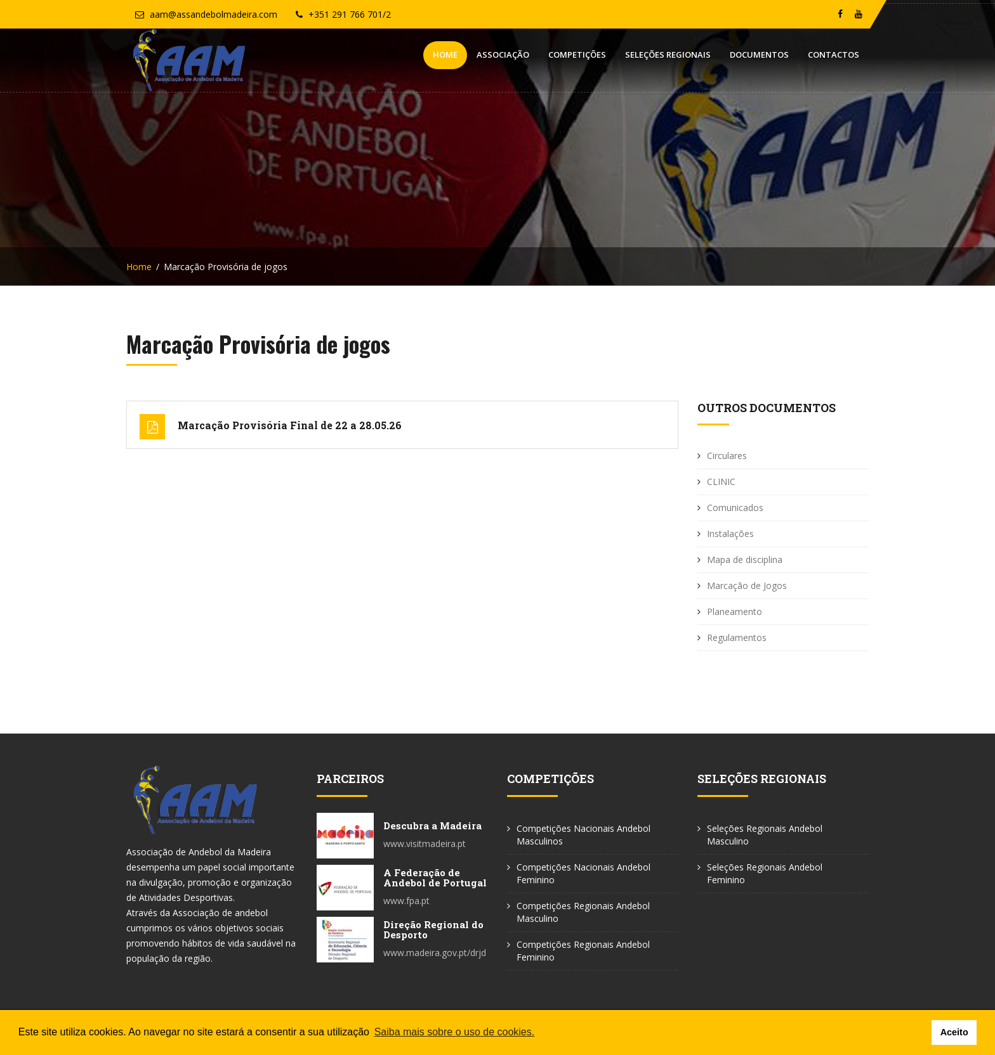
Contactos (833, 54)
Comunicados (735, 508)
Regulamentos (737, 637)
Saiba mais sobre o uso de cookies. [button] (454, 1031)
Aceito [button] (954, 1032)
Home (445, 54)
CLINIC (721, 482)
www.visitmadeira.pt (424, 844)
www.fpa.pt (406, 901)
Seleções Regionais (668, 54)
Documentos (759, 54)
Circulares (727, 456)
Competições (577, 54)
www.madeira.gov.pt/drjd (434, 953)
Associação (503, 54)
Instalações (730, 534)
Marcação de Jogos (747, 585)
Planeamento (734, 611)
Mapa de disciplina (744, 559)
